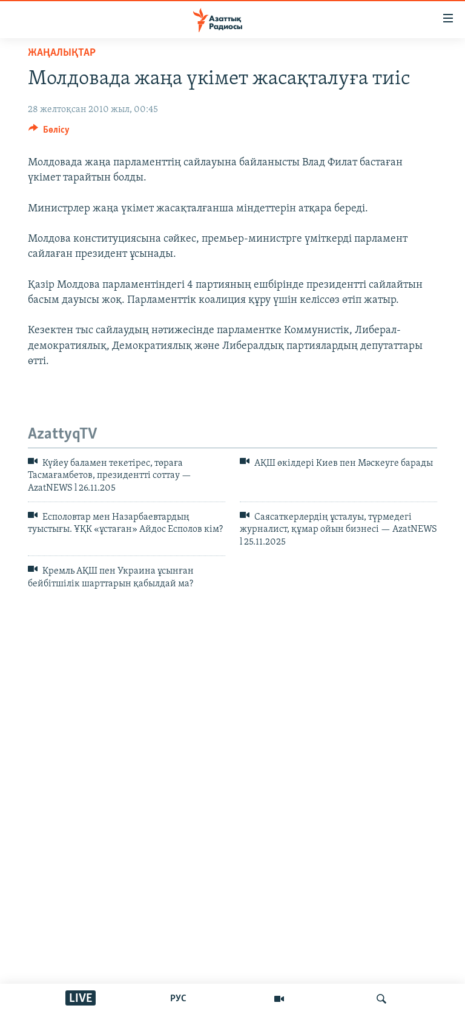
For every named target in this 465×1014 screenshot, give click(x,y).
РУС (178, 999)
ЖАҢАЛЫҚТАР (62, 53)
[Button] (49, 132)
